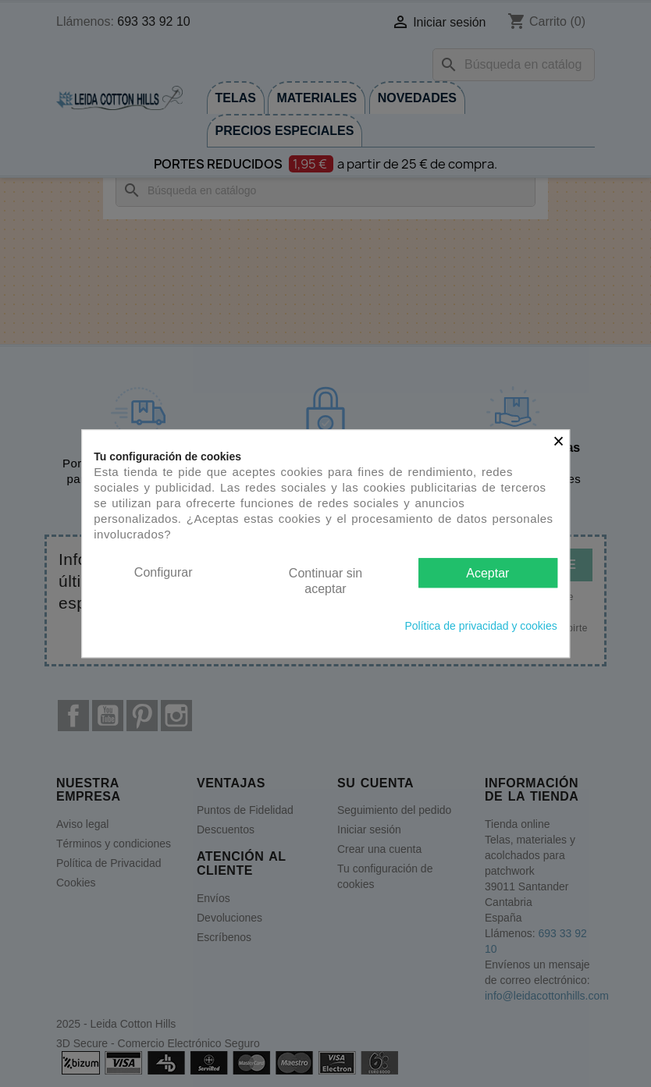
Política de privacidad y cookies (480, 626)
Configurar (163, 572)
